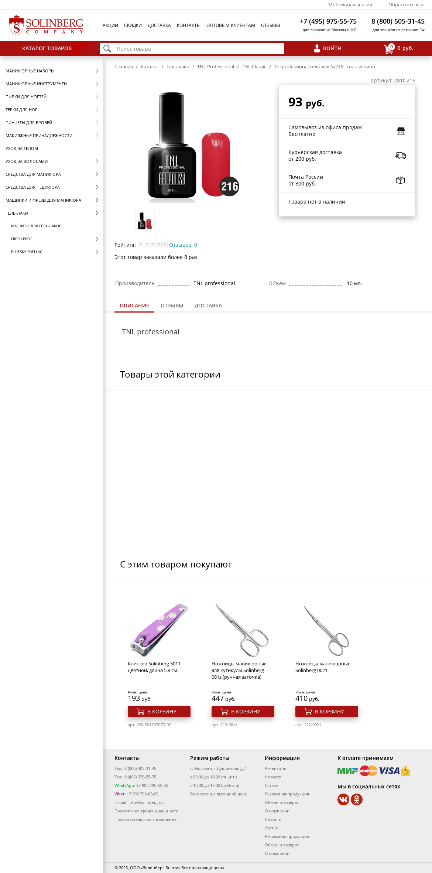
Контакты (188, 25)
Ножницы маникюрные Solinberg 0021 (322, 666)
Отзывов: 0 (183, 244)
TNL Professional (215, 66)
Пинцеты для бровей (29, 122)
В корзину (161, 711)
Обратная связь (406, 4)
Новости (273, 777)
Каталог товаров (47, 48)
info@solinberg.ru (145, 802)
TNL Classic (254, 66)
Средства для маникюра (33, 174)
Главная (123, 66)
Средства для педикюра (33, 187)
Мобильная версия (350, 4)
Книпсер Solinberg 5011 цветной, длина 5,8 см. (154, 666)
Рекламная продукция (287, 794)
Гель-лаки (17, 213)
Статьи (271, 785)
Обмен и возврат (282, 802)
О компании (277, 811)
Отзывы (270, 25)
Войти (332, 48)
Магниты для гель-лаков (36, 225)
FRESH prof (21, 238)
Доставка (159, 25)
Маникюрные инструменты (36, 83)
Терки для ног (21, 109)
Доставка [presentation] (208, 305)
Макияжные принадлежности (39, 135)
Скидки (133, 25)
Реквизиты (275, 768)
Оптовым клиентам (230, 25)
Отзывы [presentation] (172, 305)
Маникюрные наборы (30, 71)
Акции (110, 25)
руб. (399, 48)
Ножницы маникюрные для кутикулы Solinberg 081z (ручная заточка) (239, 670)
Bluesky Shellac (26, 251)
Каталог (150, 66)
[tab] (134, 306)
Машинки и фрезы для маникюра (43, 200)
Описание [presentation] (134, 305)
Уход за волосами (27, 161)
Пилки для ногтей (26, 96)
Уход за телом (22, 148)
